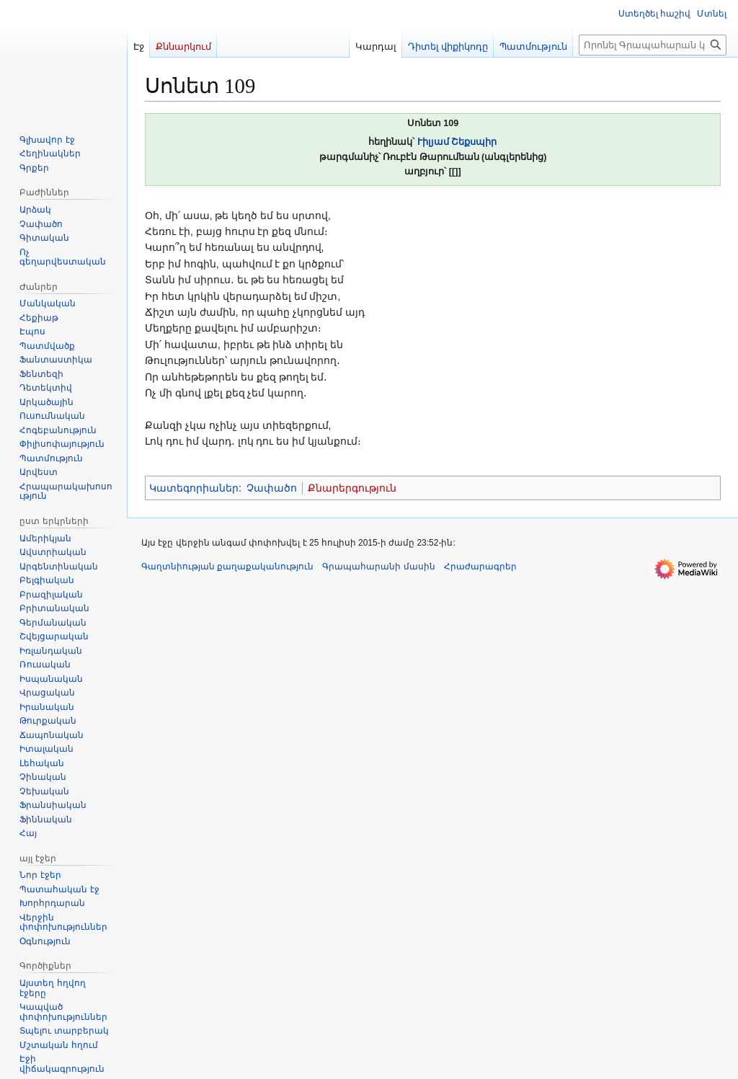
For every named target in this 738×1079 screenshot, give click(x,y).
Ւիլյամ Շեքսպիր (457, 142)
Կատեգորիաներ (194, 488)
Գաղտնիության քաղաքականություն (227, 566)
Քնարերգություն (352, 488)
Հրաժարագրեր (480, 566)
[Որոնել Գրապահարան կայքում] (652, 45)
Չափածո (271, 488)
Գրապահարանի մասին (378, 566)
